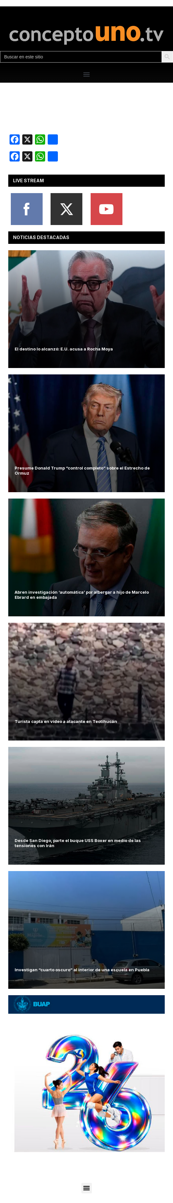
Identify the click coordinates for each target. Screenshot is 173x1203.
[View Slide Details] (86, 1073)
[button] (86, 74)
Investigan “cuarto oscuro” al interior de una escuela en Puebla (82, 969)
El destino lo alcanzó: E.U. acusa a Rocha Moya (64, 348)
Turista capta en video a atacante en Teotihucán (66, 721)
